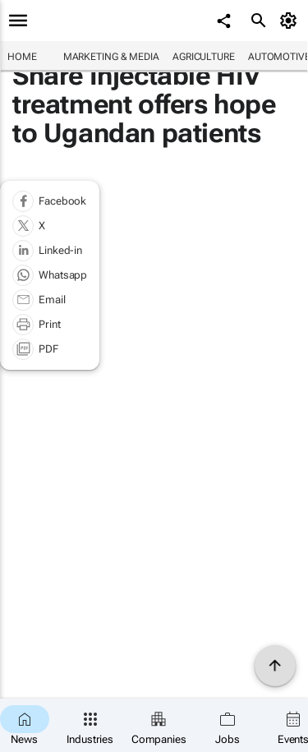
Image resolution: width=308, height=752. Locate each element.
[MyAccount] (291, 20)
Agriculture (203, 56)
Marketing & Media (111, 56)
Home (22, 56)
